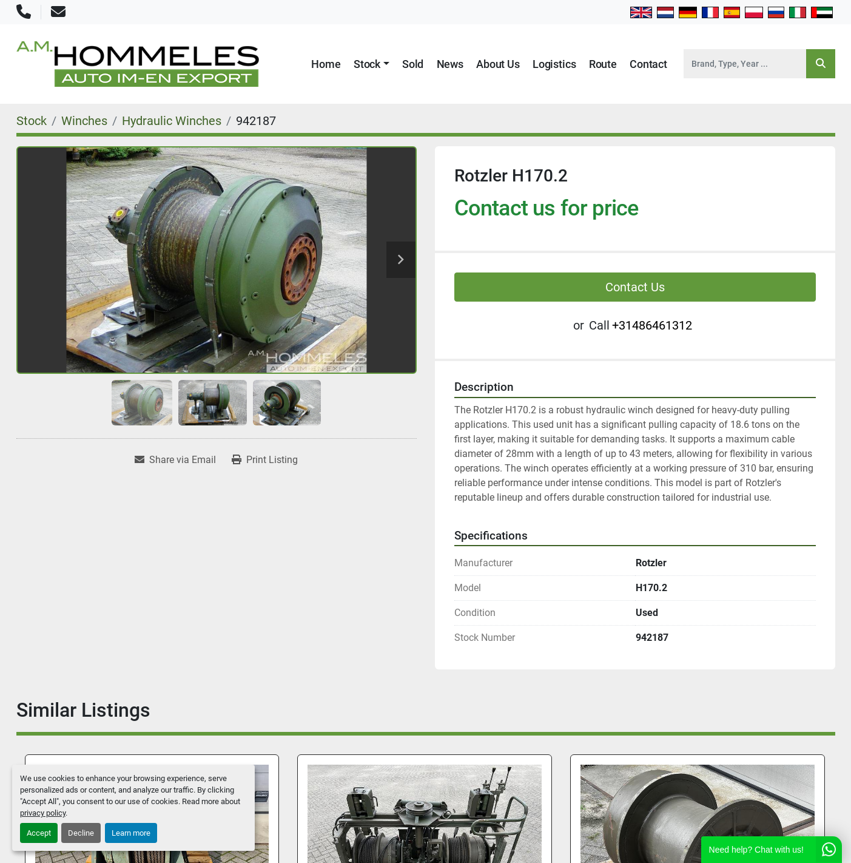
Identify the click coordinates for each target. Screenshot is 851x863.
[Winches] (84, 120)
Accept (39, 833)
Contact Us (635, 287)
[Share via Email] (175, 460)
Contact (648, 64)
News (450, 64)
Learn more (131, 833)
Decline (81, 833)
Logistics (554, 64)
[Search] (745, 63)
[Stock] (31, 120)
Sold (412, 64)
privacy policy (43, 812)
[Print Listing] (265, 460)
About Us (498, 64)
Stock (367, 64)
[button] (371, 64)
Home (325, 64)
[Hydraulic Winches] (171, 120)
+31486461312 (652, 325)
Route (603, 64)
